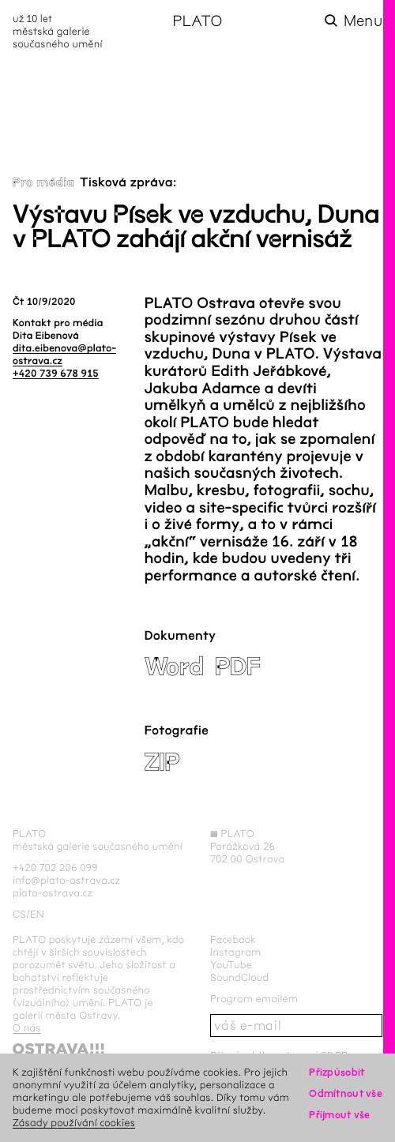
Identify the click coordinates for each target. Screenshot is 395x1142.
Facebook (233, 939)
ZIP (162, 762)
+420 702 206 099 (55, 867)
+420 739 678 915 (56, 373)
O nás (27, 1028)
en (37, 914)
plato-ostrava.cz (52, 893)
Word (174, 667)
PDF (238, 667)
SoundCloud (239, 977)
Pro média (43, 183)
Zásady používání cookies (74, 1123)
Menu (363, 21)
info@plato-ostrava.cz (66, 880)
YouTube (231, 965)
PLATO (197, 21)
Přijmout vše (339, 1115)
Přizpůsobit (336, 1072)
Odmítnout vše (345, 1093)
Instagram (235, 952)
